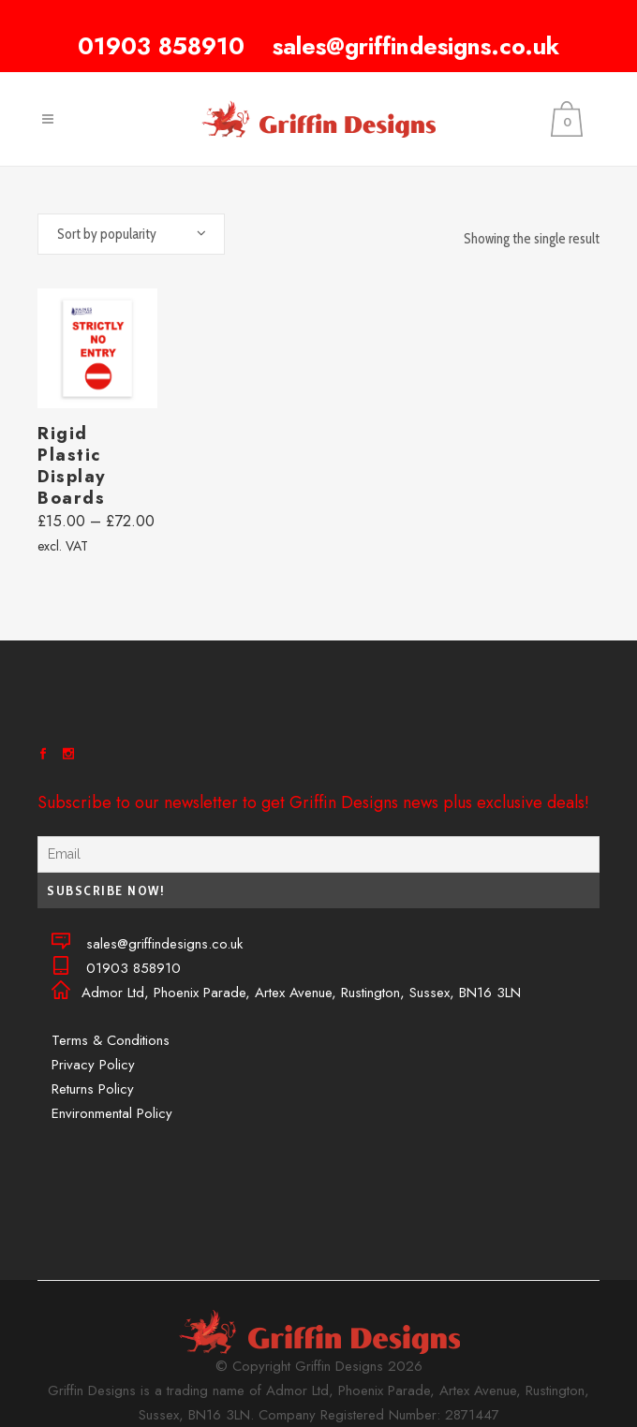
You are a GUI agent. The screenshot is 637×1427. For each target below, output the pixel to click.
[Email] (318, 854)
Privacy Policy (93, 1064)
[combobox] (131, 234)
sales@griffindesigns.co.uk (416, 46)
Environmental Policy (112, 1113)
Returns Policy (93, 1089)
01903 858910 (161, 46)
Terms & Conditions (111, 1040)
